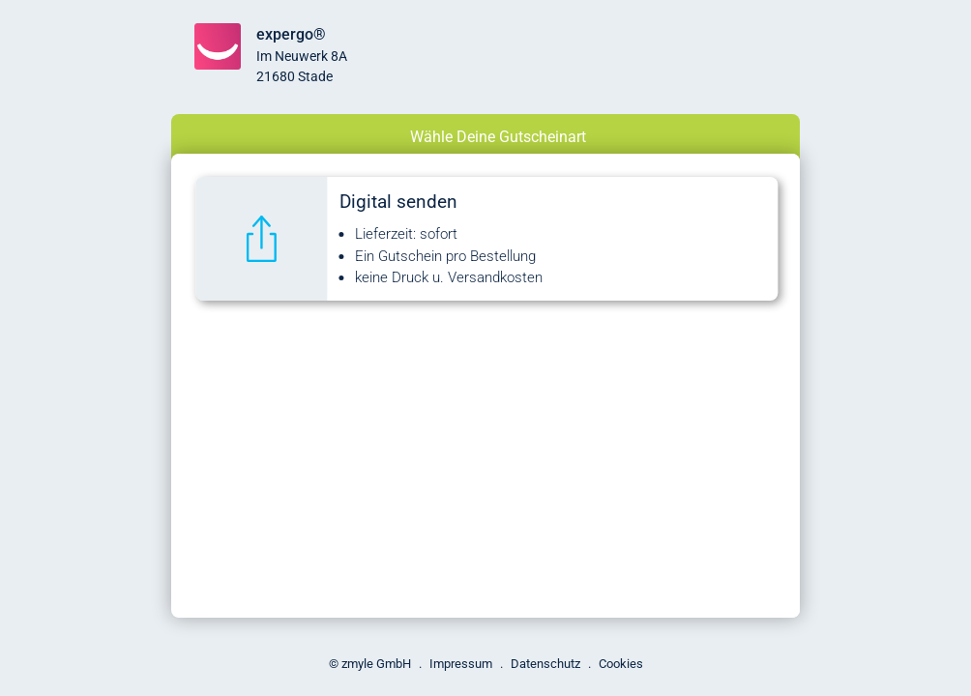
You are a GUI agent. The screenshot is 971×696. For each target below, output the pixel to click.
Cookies (621, 663)
